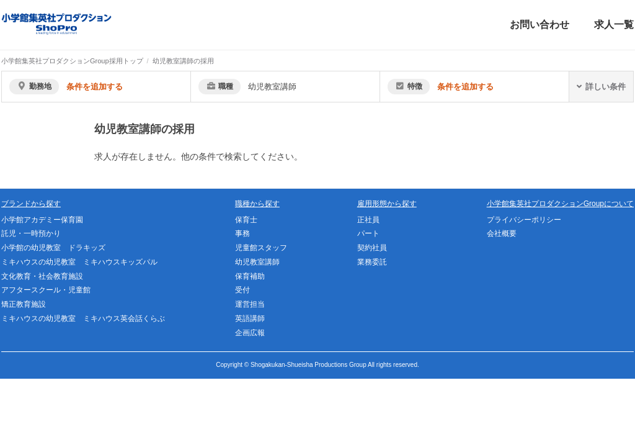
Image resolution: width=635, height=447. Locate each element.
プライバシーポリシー (524, 219)
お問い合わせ (539, 24)
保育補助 (250, 276)
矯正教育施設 (23, 304)
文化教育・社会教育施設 (42, 276)
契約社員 (372, 247)
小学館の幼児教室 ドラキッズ (53, 247)
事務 (242, 233)
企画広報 (250, 332)
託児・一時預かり (31, 233)
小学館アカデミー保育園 (42, 219)
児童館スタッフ (261, 247)
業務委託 (372, 262)
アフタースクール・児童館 (46, 290)
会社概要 (502, 233)
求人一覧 (614, 24)
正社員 (368, 219)
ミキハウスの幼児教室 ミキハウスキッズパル (79, 262)
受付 (242, 290)
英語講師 (250, 318)
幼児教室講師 (257, 262)
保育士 (246, 219)
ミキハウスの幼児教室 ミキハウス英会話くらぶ (83, 318)
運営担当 (250, 304)
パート (368, 233)
